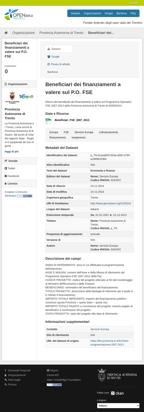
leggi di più (12, 151)
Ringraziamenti (15, 375)
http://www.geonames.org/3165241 (111, 203)
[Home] (6, 33)
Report (52, 370)
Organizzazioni (92, 13)
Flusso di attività (58, 64)
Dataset (75, 13)
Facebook (12, 176)
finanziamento (58, 137)
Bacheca (122, 13)
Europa (54, 132)
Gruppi (109, 13)
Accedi (134, 2)
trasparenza (79, 137)
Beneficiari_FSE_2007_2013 (72, 120)
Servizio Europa (84, 132)
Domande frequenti (17, 370)
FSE (66, 132)
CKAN (117, 393)
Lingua (101, 400)
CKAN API (53, 375)
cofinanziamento (108, 132)
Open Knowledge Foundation (64, 379)
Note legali (12, 379)
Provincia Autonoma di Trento (61, 33)
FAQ (133, 13)
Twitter (10, 168)
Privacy (10, 384)
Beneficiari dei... (101, 33)
